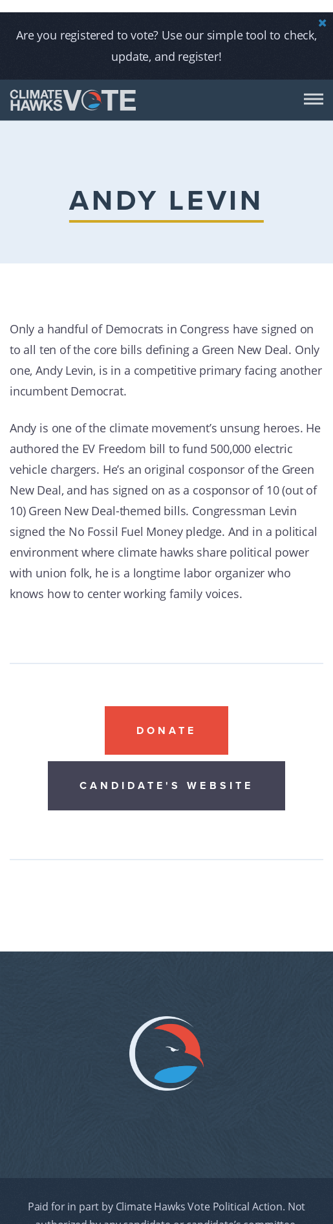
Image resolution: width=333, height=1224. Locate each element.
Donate (166, 717)
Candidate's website (166, 772)
